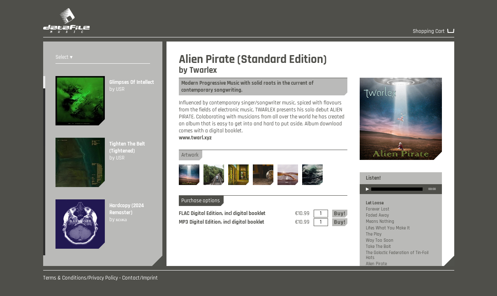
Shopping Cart (429, 31)
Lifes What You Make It (388, 228)
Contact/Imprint (140, 278)
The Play (373, 234)
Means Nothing (380, 221)
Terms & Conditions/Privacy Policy (80, 278)
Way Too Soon (379, 240)
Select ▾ (64, 57)
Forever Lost (377, 209)
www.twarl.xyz (195, 137)
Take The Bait (378, 247)
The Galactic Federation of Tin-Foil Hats (397, 255)
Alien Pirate (376, 264)
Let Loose (375, 203)
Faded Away (377, 215)
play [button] (367, 194)
